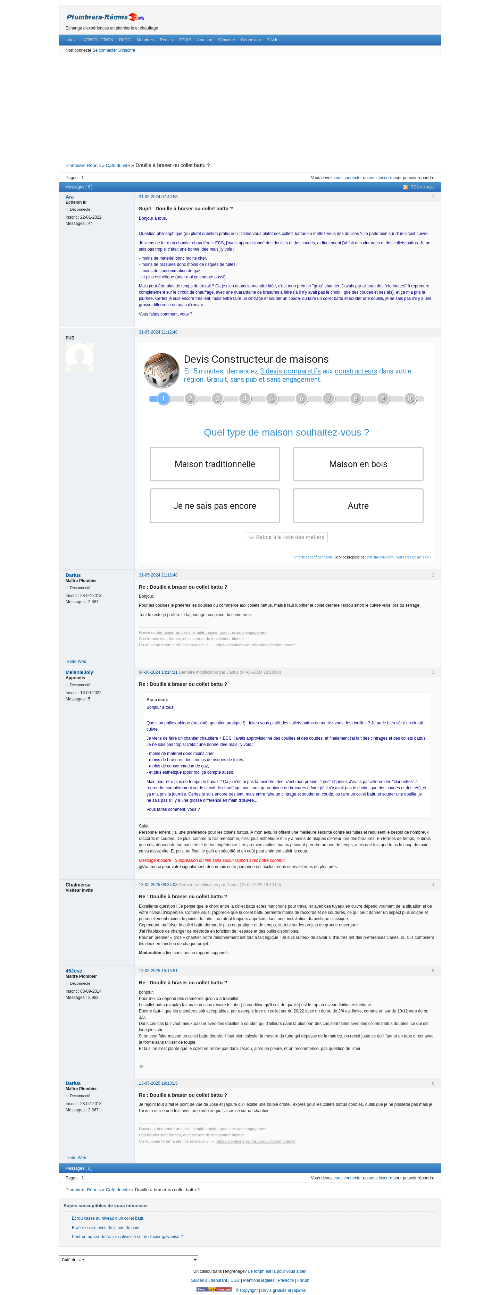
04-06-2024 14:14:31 (158, 672)
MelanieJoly (79, 672)
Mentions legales (258, 1280)
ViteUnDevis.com (380, 557)
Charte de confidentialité (313, 557)
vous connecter (348, 177)
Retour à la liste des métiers (287, 537)
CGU (235, 1280)
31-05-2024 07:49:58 (158, 196)
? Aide (272, 39)
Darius (73, 575)
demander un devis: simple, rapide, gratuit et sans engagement (212, 633)
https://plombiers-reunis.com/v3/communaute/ (255, 645)
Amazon (204, 39)
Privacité (286, 1280)
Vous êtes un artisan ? (413, 557)
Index (70, 39)
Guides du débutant (209, 1280)
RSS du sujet (422, 187)
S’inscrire (226, 39)
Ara (70, 197)
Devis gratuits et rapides (283, 1290)
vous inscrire (380, 177)
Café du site (118, 165)
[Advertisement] (250, 108)
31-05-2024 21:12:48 (158, 332)
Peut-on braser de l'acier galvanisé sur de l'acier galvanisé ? (127, 1236)
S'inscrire (126, 50)
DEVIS (184, 39)
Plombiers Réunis (83, 165)
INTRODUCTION (98, 39)
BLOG (125, 39)
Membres (145, 39)
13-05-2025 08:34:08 (158, 884)
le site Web (76, 661)
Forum (303, 1280)
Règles (166, 39)
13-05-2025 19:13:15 (158, 1083)
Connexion (251, 39)
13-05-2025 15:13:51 (158, 971)
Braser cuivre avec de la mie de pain (105, 1227)
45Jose (74, 971)
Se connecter (104, 50)
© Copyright (247, 1290)
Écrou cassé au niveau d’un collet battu (108, 1218)
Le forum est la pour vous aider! (277, 1271)
